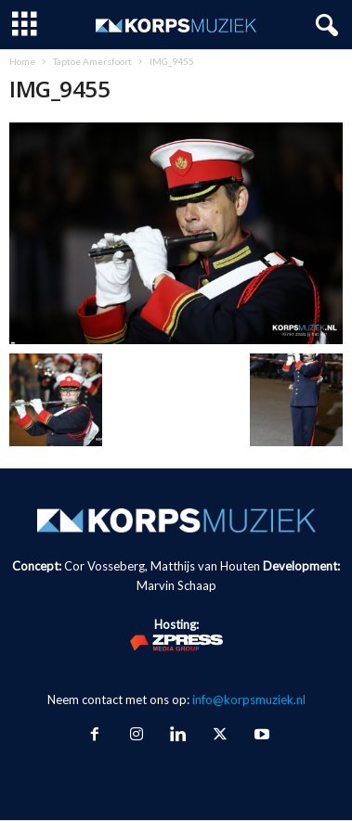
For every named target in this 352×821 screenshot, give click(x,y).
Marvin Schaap (176, 585)
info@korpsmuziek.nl (249, 699)
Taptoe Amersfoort (92, 61)
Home (22, 61)
